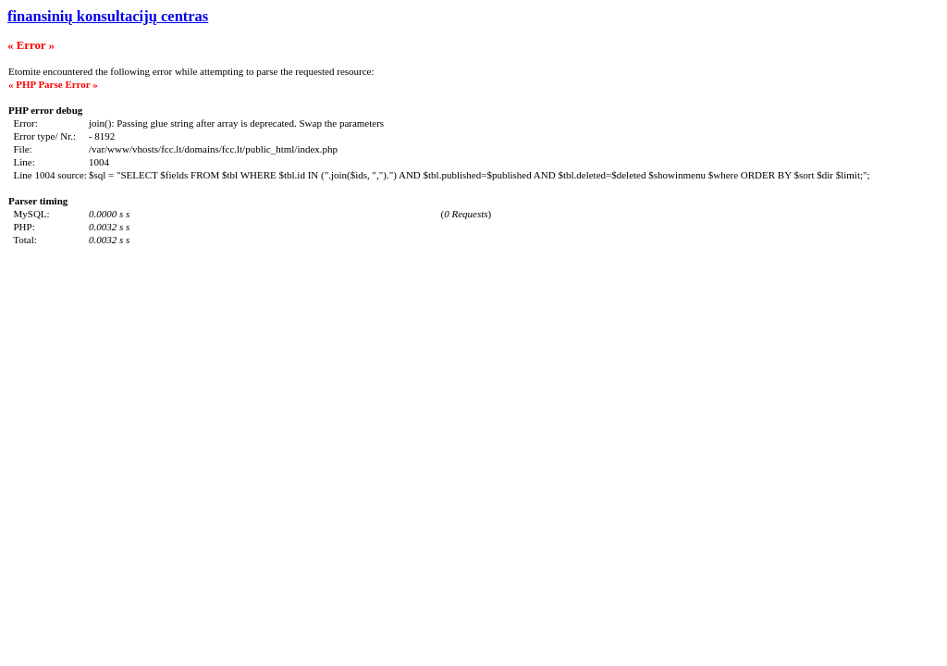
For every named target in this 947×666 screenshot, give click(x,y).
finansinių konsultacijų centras (107, 16)
